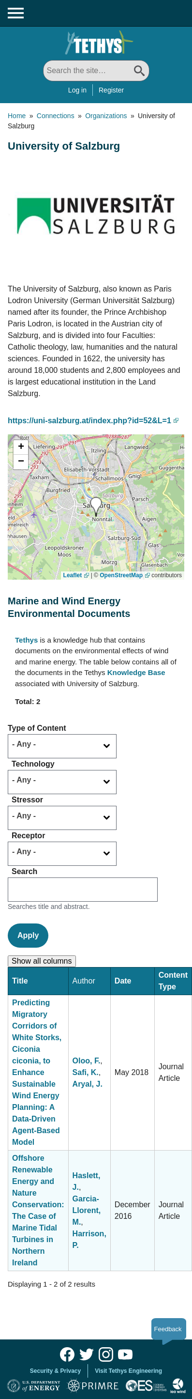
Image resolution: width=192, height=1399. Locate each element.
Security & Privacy (55, 1371)
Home (17, 116)
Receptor (28, 835)
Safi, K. (86, 1072)
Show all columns (42, 961)
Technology (33, 764)
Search (24, 871)
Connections (55, 116)
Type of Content (37, 728)
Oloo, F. (87, 1061)
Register (111, 90)
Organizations (106, 116)
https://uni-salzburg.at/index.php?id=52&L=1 (89, 420)
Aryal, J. (88, 1084)
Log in (77, 90)
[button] (96, 507)
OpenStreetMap (121, 575)
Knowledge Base (136, 672)
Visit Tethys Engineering (128, 1371)
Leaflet (72, 575)
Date (123, 981)
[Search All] (96, 70)
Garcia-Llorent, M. (87, 1210)
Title (20, 981)
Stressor (27, 800)
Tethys (26, 640)
